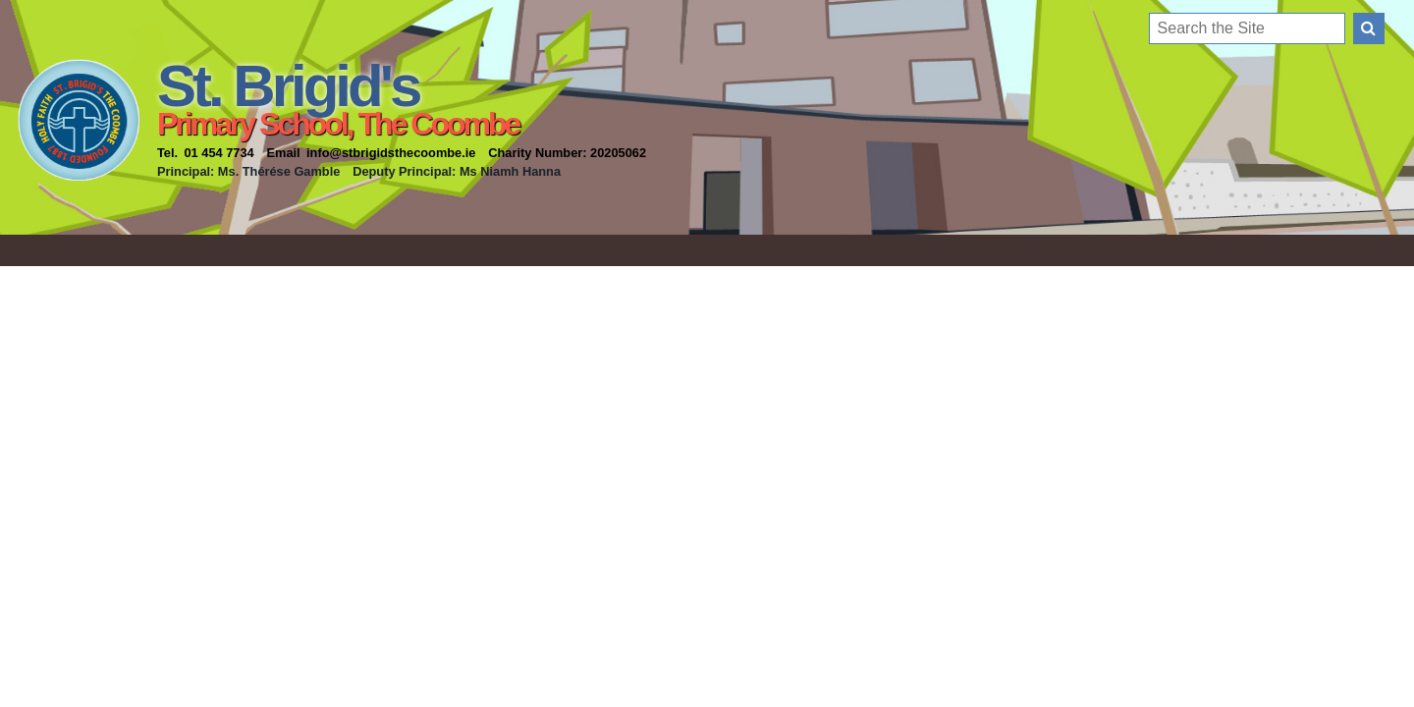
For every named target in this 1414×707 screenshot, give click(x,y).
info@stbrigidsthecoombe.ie (390, 152)
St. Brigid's (287, 86)
